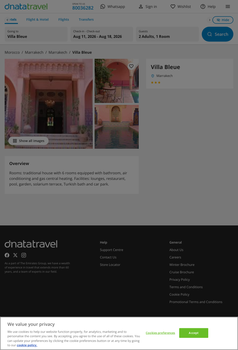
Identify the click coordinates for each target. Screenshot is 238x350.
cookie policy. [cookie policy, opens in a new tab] (27, 345)
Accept (193, 333)
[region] (119, 333)
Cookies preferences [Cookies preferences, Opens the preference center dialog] (160, 333)
